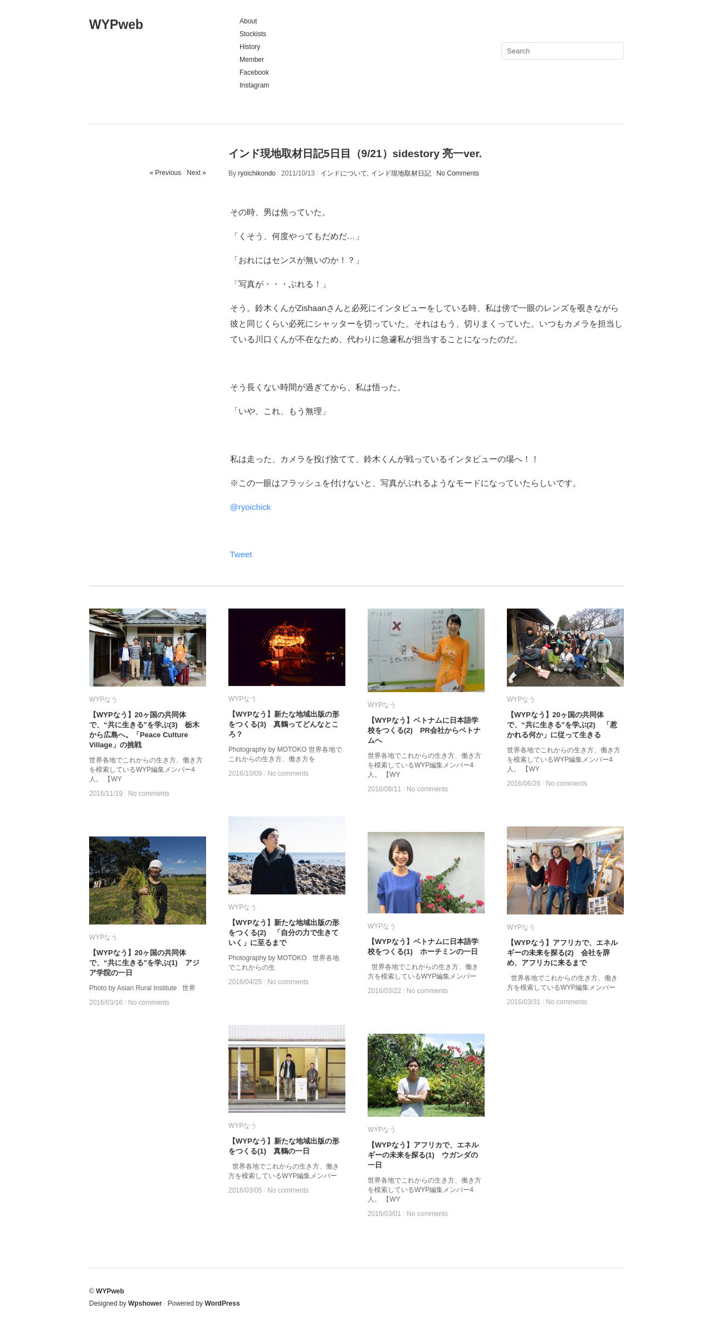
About (248, 21)
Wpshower (145, 1303)
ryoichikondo (256, 173)
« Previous (166, 173)
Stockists (253, 34)
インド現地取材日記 (401, 173)
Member (252, 60)
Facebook (254, 72)
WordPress (222, 1303)
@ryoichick (250, 507)
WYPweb (116, 24)
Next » (196, 173)
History (250, 47)
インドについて (343, 173)
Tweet (241, 554)
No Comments (458, 173)
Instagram (254, 85)
